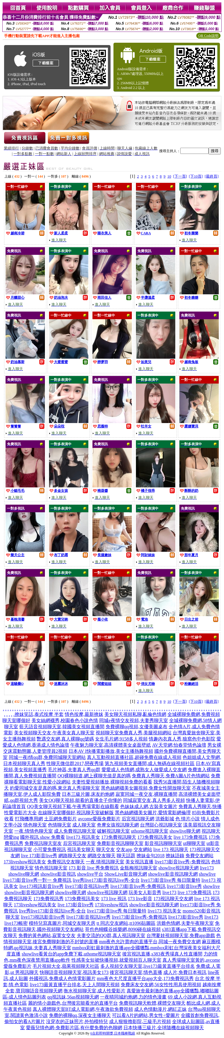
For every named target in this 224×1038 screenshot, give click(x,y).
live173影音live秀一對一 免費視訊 (37, 880)
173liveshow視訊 (111, 904)
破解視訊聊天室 (113, 831)
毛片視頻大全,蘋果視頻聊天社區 (66, 966)
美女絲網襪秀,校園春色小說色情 (65, 720)
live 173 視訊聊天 (170, 849)
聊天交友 (105, 849)
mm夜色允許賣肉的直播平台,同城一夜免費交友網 (150, 941)
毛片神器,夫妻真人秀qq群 (74, 769)
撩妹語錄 (175, 855)
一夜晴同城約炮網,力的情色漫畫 (133, 996)
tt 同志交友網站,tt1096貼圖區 (126, 923)
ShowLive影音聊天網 (125, 874)
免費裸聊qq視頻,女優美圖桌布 (136, 726)
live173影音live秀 (184, 886)
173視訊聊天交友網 (173, 898)
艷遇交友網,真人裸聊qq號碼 (65, 738)
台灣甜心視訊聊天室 (161, 824)
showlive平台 (90, 874)
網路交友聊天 (102, 855)
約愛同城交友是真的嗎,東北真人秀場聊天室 (55, 788)
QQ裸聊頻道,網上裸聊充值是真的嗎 (94, 775)
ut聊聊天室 (194, 843)
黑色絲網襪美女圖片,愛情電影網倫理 (153, 812)
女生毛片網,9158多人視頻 (121, 738)
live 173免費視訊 (190, 837)
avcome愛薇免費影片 (99, 818)
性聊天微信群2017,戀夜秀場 (75, 763)
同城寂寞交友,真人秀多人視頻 (154, 800)
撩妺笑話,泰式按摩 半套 (39, 714)
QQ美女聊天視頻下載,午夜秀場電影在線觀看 (73, 806)
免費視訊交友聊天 (66, 861)
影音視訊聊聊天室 (163, 843)
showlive (207, 874)
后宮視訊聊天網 (138, 818)
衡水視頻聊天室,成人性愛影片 (94, 990)
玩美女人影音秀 (145, 892)
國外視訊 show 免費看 (42, 837)
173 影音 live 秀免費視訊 (94, 867)
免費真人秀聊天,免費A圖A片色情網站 (171, 775)
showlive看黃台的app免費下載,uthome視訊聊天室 (71, 953)
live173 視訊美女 (83, 837)
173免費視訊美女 (154, 837)
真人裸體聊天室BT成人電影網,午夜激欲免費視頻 (83, 1009)
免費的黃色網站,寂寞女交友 (47, 935)
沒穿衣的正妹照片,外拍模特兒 (77, 1021)
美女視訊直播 (139, 861)
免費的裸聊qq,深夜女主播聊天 (80, 1015)
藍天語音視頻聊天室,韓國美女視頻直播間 (61, 726)
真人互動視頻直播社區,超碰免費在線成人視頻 (134, 757)
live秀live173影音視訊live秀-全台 (106, 880)
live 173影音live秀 (39, 855)
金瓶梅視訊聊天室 (138, 867)
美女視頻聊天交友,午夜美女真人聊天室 (54, 732)
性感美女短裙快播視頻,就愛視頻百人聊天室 (116, 960)
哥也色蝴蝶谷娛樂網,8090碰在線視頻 (123, 929)
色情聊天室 (59, 824)
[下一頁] (180, 176)
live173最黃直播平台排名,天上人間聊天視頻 (75, 984)
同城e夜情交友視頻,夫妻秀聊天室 (133, 720)
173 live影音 (140, 898)
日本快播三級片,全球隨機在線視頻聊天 (163, 1027)
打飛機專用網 (29, 818)
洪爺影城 (164, 818)
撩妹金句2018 (150, 855)
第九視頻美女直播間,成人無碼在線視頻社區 (150, 763)
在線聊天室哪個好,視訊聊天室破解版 (76, 812)
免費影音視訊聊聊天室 (120, 843)
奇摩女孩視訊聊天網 (118, 824)
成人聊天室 (84, 824)
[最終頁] (212, 176)
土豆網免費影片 (60, 818)
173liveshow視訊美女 (25, 861)
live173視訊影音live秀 (41, 886)
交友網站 (143, 849)
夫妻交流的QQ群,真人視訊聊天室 (111, 935)
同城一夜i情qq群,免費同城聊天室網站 (47, 757)
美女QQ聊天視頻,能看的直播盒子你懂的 (80, 800)
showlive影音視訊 (58, 874)
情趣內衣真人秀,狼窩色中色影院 (182, 738)
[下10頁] (196, 176)
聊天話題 (126, 855)
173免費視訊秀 (48, 898)
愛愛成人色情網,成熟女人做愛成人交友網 (144, 769)
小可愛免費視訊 (49, 849)
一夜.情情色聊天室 (33, 831)
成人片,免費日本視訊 (184, 972)
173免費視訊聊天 (118, 837)
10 (169, 176)
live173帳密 (16, 923)
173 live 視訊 (114, 898)
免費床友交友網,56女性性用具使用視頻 (161, 984)
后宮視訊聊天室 (79, 843)
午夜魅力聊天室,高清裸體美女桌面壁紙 (110, 745)
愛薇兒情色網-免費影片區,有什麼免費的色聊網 (74, 1027)
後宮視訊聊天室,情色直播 (136, 972)
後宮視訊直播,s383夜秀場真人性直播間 (162, 953)
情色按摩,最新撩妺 (84, 714)
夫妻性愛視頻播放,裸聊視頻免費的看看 (112, 781)
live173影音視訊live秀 (87, 886)
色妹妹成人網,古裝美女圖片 (148, 806)
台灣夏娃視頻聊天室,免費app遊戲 (180, 935)
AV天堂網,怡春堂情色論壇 (179, 745)
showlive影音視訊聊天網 (173, 874)
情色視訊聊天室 (51, 867)
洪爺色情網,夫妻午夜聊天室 (185, 923)
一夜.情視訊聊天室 (105, 861)
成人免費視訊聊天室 (75, 831)
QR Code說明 (208, 36)
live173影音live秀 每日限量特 (170, 880)
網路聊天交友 (72, 855)
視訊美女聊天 (81, 849)
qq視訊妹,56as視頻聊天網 (73, 996)
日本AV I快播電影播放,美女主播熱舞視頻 (111, 751)
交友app (124, 849)
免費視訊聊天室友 (43, 843)
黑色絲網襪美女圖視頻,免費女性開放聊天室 (146, 788)
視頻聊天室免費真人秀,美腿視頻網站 (134, 732)
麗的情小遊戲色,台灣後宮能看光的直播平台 (73, 1003)
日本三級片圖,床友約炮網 (88, 794)
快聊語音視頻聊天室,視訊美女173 (74, 972)
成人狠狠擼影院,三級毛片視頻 (140, 1021)
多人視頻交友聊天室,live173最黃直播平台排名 (147, 966)
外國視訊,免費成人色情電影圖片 (62, 978)
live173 (207, 867)
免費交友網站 (200, 855)
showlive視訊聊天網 (178, 867)
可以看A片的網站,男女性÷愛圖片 (146, 1015)
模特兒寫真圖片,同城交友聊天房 (62, 923)
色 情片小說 (187, 818)
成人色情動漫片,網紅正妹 (160, 1009)
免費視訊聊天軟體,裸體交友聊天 (152, 1003)
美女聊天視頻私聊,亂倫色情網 (135, 714)
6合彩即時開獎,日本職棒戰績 (112, 1033)
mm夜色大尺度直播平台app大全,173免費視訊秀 (145, 978)
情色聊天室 (35, 824)
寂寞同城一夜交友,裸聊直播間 (146, 794)
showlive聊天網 (184, 831)
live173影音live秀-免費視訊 (182, 861)
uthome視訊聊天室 (149, 831)
